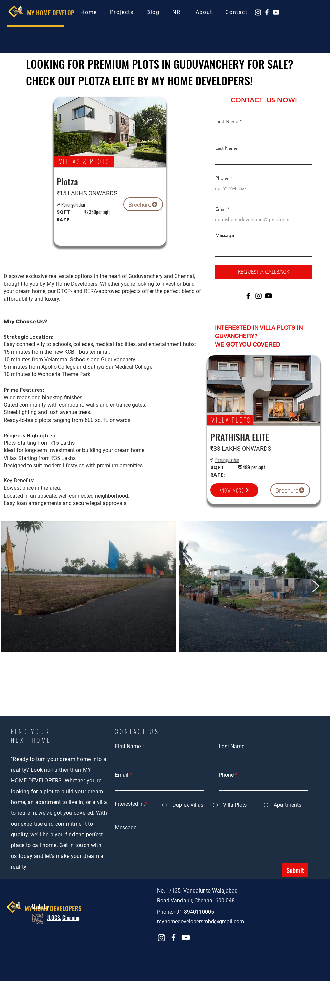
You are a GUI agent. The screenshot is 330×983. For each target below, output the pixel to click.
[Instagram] (258, 12)
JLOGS (53, 918)
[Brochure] (143, 204)
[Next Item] (316, 586)
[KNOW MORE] (234, 490)
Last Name (226, 148)
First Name (226, 121)
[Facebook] (267, 12)
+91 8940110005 (193, 912)
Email (220, 209)
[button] (121, 12)
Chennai (70, 918)
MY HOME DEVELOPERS (55, 12)
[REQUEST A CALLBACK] (263, 272)
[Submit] (295, 870)
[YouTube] (276, 12)
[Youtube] (268, 296)
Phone (222, 178)
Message (224, 235)
